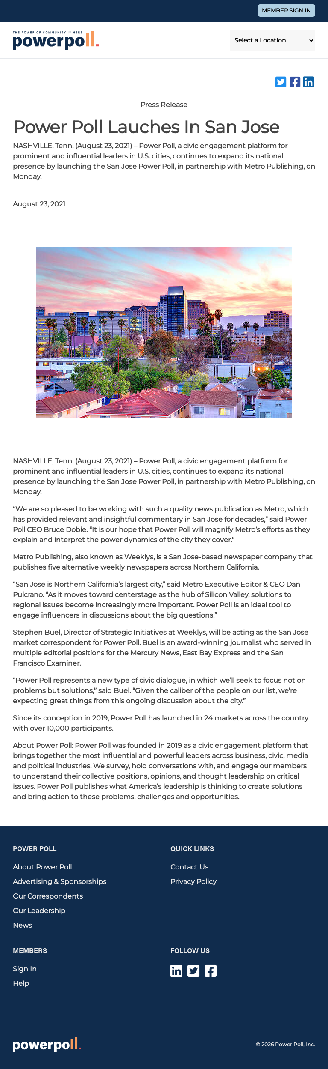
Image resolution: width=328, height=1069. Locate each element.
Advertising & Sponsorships (59, 882)
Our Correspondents (48, 896)
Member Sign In (286, 10)
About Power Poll (42, 867)
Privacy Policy (193, 882)
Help (21, 983)
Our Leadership (39, 911)
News (22, 925)
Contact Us (189, 867)
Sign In (25, 969)
